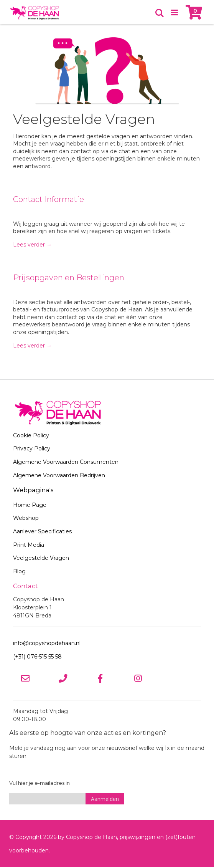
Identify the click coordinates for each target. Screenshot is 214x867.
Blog (19, 571)
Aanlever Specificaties (42, 531)
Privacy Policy (31, 448)
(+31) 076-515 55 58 (37, 656)
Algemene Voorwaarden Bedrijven (59, 475)
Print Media (28, 544)
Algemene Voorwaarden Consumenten (66, 461)
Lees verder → (32, 244)
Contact (25, 586)
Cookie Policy (31, 435)
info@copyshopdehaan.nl (47, 643)
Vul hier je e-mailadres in (39, 783)
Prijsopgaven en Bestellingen (68, 277)
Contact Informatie (48, 199)
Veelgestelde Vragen (41, 557)
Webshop (26, 518)
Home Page (29, 504)
